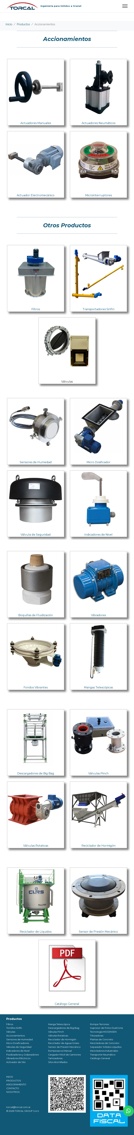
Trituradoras (96, 1035)
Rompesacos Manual (60, 1051)
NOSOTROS (13, 1092)
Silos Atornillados (57, 1062)
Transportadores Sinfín (98, 309)
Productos (23, 24)
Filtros (35, 309)
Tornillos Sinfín (14, 1028)
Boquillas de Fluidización (35, 615)
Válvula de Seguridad (36, 534)
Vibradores (98, 615)
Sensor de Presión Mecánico (98, 931)
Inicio (9, 24)
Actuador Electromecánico (35, 195)
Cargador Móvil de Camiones (64, 1054)
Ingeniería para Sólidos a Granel (60, 6)
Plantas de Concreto (101, 1039)
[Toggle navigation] (125, 6)
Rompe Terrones (99, 1024)
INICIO (9, 1077)
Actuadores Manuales (35, 123)
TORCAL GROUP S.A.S (27, 1111)
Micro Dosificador (98, 462)
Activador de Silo (16, 1062)
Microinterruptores (98, 195)
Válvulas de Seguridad (18, 1047)
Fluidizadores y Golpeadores (22, 1054)
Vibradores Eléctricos (18, 1058)
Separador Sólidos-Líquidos (105, 1047)
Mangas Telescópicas (98, 687)
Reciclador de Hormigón (98, 845)
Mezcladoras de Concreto (104, 1043)
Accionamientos (44, 24)
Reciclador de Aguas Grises (63, 1043)
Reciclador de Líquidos (35, 931)
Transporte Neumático (103, 1054)
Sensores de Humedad (36, 462)
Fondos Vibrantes (36, 687)
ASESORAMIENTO (16, 1084)
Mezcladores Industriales (104, 1051)
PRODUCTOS (13, 1080)
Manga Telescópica (59, 1024)
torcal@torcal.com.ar (18, 1107)
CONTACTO (12, 1088)
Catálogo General (67, 1004)
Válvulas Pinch (98, 773)
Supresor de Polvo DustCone (106, 1028)
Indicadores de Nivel (98, 534)
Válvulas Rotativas (35, 845)
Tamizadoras (55, 1058)
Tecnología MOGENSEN (103, 1032)
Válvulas (67, 381)
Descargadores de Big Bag (35, 773)
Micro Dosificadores (17, 1043)
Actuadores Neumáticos (98, 123)
